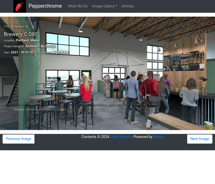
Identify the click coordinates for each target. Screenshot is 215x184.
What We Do (78, 6)
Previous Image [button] (18, 139)
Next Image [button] (199, 139)
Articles (128, 6)
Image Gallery (103, 6)
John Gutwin (120, 137)
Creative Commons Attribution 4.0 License (40, 109)
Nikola (158, 137)
